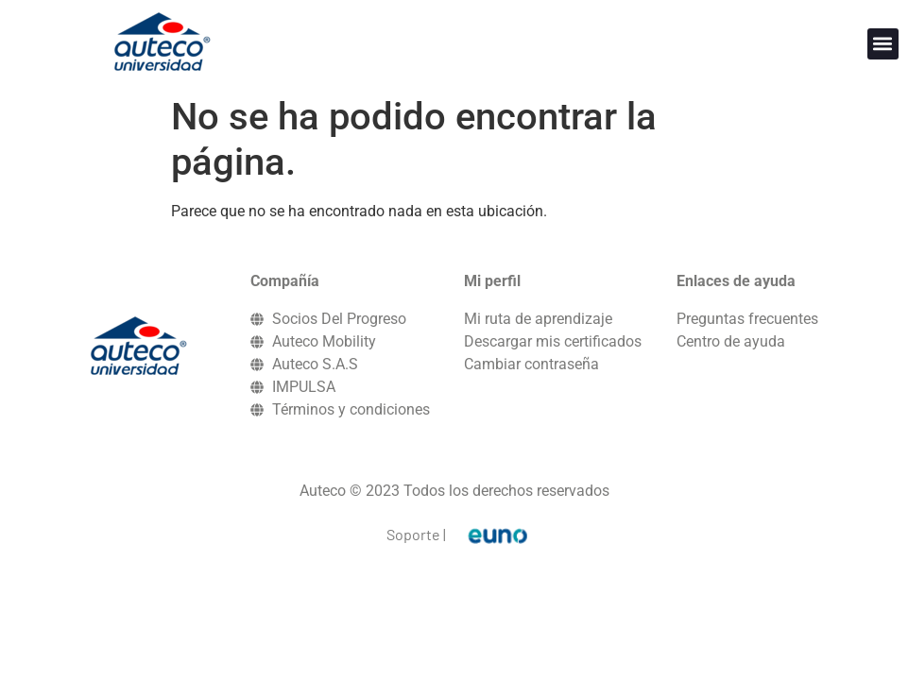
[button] (883, 44)
